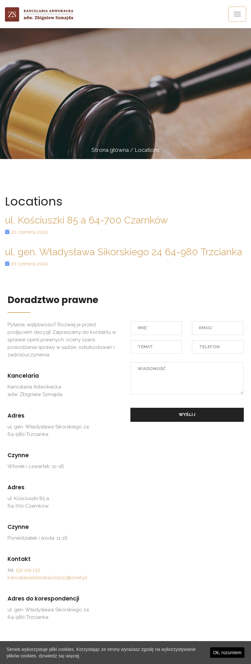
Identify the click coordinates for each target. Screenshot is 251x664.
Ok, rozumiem (227, 652)
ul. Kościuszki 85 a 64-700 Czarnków (86, 220)
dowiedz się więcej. (59, 655)
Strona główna (110, 150)
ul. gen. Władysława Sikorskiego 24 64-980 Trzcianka (123, 252)
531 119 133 (28, 570)
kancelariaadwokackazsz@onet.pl (47, 578)
